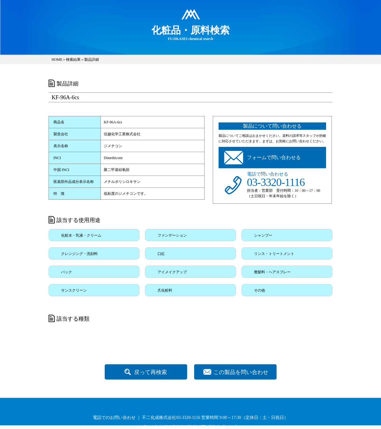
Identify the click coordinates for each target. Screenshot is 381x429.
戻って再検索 (150, 372)
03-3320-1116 (276, 182)
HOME (57, 59)
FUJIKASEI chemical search (190, 32)
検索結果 (73, 59)
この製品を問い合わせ (240, 372)
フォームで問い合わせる (274, 157)
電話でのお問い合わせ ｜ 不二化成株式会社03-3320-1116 (146, 417)
